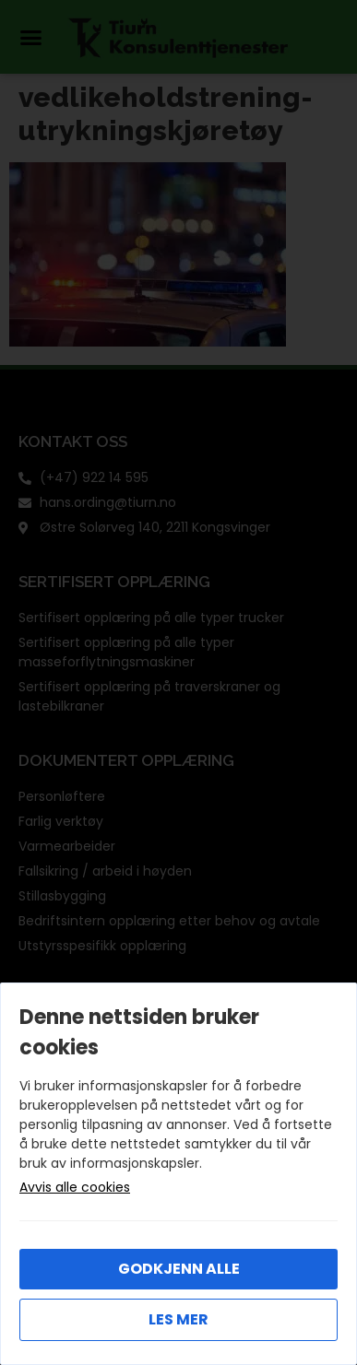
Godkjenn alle (179, 1268)
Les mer (178, 1319)
